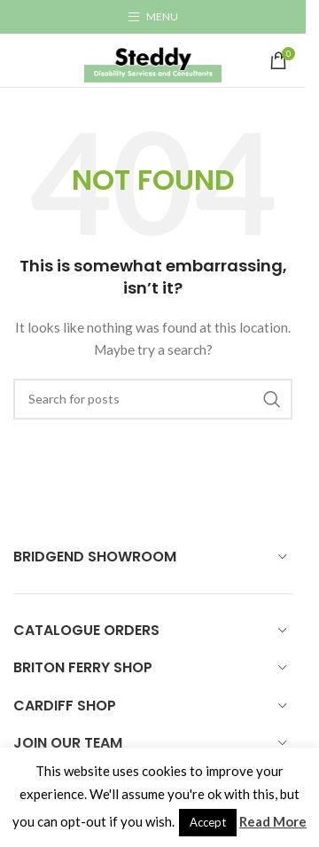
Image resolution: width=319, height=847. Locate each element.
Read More (273, 821)
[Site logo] (153, 59)
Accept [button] (208, 822)
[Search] (152, 399)
